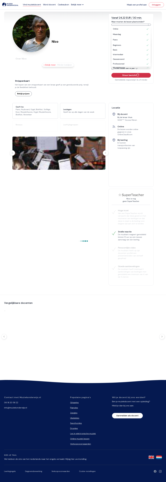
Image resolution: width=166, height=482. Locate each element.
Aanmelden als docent (127, 415)
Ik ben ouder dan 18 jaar (126, 68)
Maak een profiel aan (137, 4)
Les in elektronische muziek (83, 433)
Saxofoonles (76, 423)
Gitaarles (74, 402)
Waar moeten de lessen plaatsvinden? (127, 22)
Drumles (74, 428)
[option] (131, 29)
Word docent (49, 4)
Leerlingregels (10, 471)
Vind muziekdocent (32, 4)
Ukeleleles (74, 418)
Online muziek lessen (79, 438)
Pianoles (74, 407)
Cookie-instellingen (87, 471)
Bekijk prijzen (23, 93)
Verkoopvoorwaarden (80, 444)
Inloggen (156, 4)
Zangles (73, 413)
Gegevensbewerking (33, 471)
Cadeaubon (63, 4)
